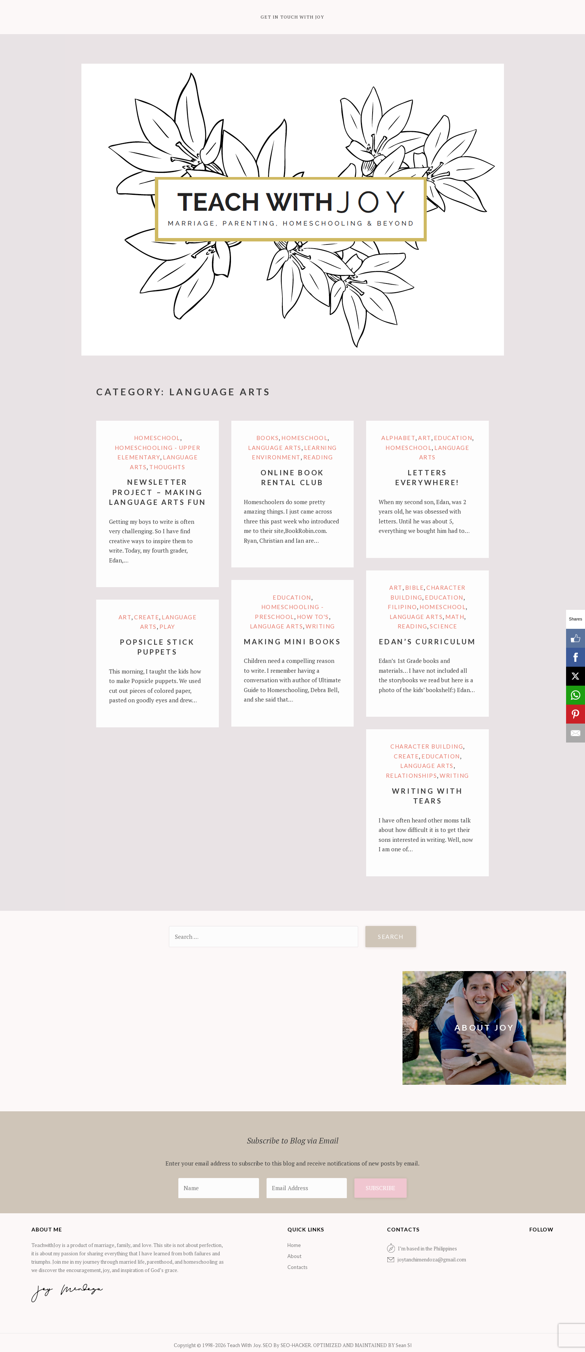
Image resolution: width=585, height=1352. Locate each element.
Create (146, 617)
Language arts (274, 447)
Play (167, 626)
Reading (318, 457)
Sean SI (403, 1345)
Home (294, 1245)
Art (424, 437)
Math (454, 616)
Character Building (426, 746)
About (294, 1256)
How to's (313, 616)
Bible (414, 587)
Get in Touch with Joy (292, 17)
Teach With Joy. (245, 1345)
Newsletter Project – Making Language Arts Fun (157, 492)
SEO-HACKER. (297, 1345)
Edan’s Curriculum (427, 641)
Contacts (297, 1267)
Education (453, 437)
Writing (320, 626)
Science (443, 626)
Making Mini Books (292, 641)
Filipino (402, 606)
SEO (267, 1345)
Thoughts (167, 467)
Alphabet (398, 437)
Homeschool (157, 437)
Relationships (411, 775)
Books (267, 437)
